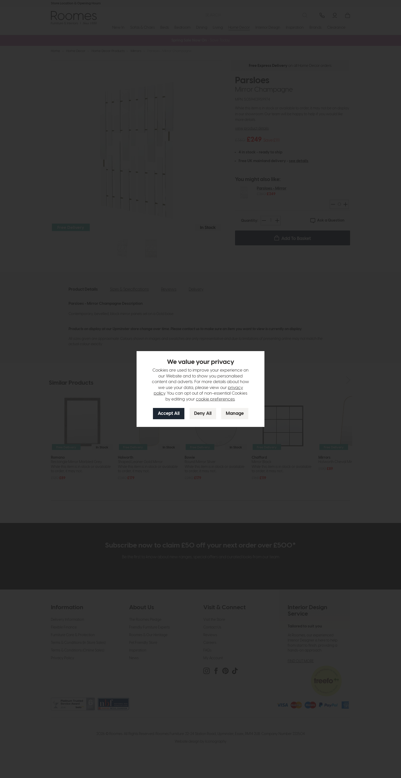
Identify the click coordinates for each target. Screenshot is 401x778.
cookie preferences (215, 399)
